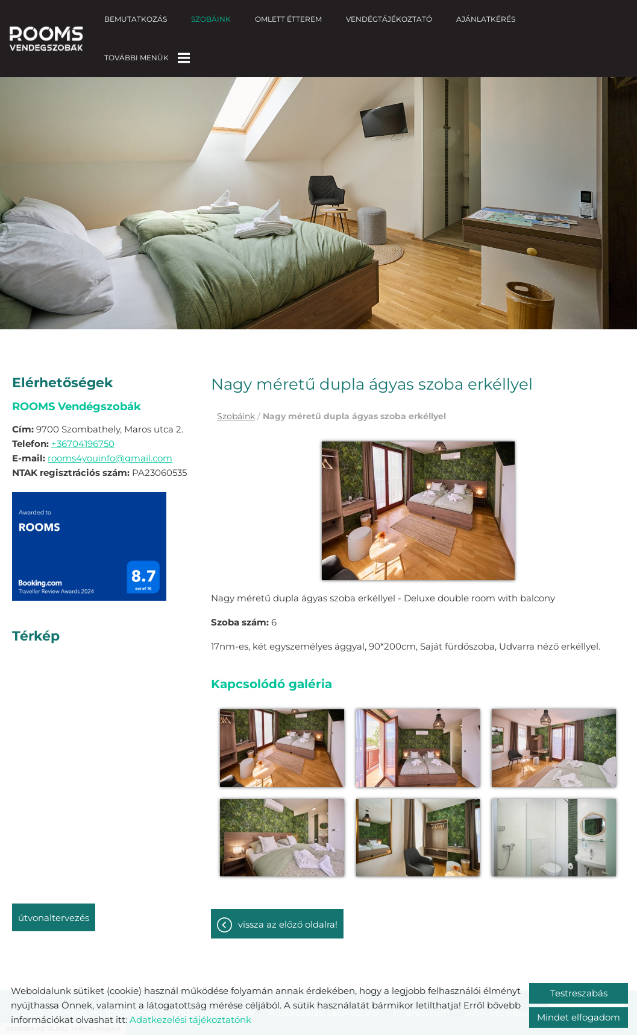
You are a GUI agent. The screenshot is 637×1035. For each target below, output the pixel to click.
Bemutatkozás (135, 19)
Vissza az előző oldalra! (287, 912)
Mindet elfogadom (578, 1017)
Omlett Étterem (288, 19)
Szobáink (211, 19)
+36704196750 (83, 431)
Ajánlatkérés (485, 19)
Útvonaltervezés (53, 905)
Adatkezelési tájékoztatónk (190, 1019)
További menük (147, 58)
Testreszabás (578, 993)
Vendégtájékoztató (389, 19)
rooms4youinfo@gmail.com (110, 446)
